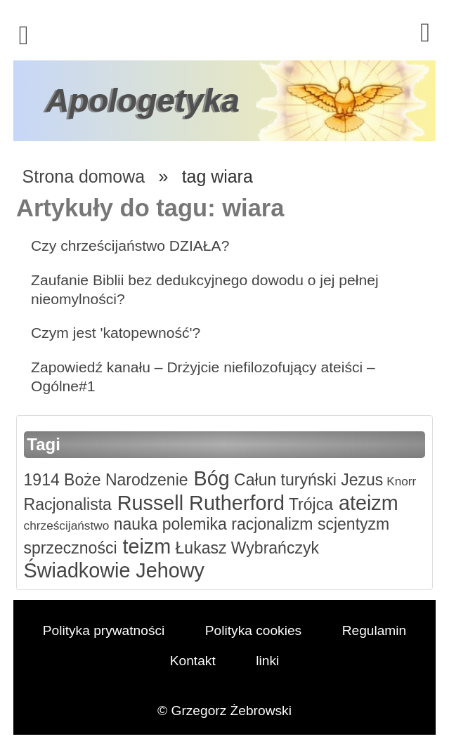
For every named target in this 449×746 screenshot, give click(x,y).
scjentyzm (351, 524)
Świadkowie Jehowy (114, 570)
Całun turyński (283, 480)
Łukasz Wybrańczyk (245, 548)
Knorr (399, 481)
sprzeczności (70, 548)
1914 (42, 480)
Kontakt (193, 660)
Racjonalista (68, 504)
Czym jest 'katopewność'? (115, 333)
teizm (144, 546)
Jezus (360, 480)
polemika (191, 524)
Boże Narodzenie (124, 480)
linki (267, 660)
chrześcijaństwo (67, 525)
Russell (147, 503)
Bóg (209, 478)
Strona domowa (83, 176)
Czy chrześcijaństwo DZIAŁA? (130, 245)
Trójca (309, 504)
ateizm (365, 503)
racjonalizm (270, 524)
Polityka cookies (253, 630)
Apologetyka (143, 100)
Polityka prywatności (104, 630)
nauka (133, 524)
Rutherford (234, 503)
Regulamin (374, 630)
